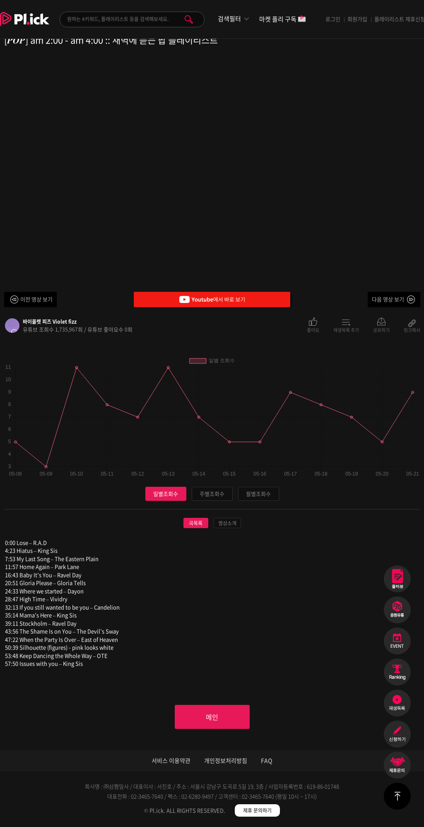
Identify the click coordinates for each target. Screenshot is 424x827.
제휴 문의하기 (257, 810)
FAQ (266, 760)
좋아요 (313, 329)
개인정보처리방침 (225, 760)
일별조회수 (165, 494)
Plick (24, 25)
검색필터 (229, 19)
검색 (188, 19)
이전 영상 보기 (36, 299)
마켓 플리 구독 (282, 20)
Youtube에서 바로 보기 (212, 299)
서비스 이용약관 (171, 760)
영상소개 (227, 523)
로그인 (332, 19)
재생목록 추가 (346, 329)
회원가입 (357, 19)
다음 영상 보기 (388, 299)
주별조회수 (212, 494)
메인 (212, 717)
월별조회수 (258, 494)
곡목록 (195, 523)
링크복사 (412, 329)
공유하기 (381, 329)
